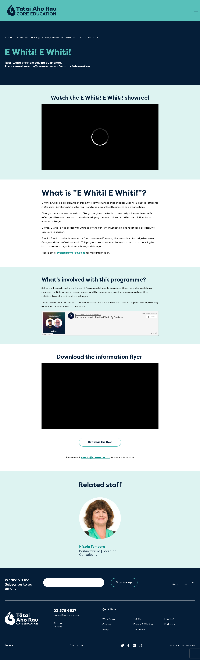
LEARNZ (169, 619)
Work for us (108, 619)
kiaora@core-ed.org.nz (66, 615)
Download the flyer (100, 442)
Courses (106, 624)
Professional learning (28, 37)
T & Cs (137, 619)
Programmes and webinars (60, 37)
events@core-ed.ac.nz (71, 252)
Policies (58, 626)
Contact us (76, 645)
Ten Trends (139, 629)
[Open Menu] (196, 10)
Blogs (105, 629)
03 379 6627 (65, 611)
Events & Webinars (143, 624)
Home (8, 37)
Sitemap (58, 623)
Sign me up (124, 582)
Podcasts (169, 624)
